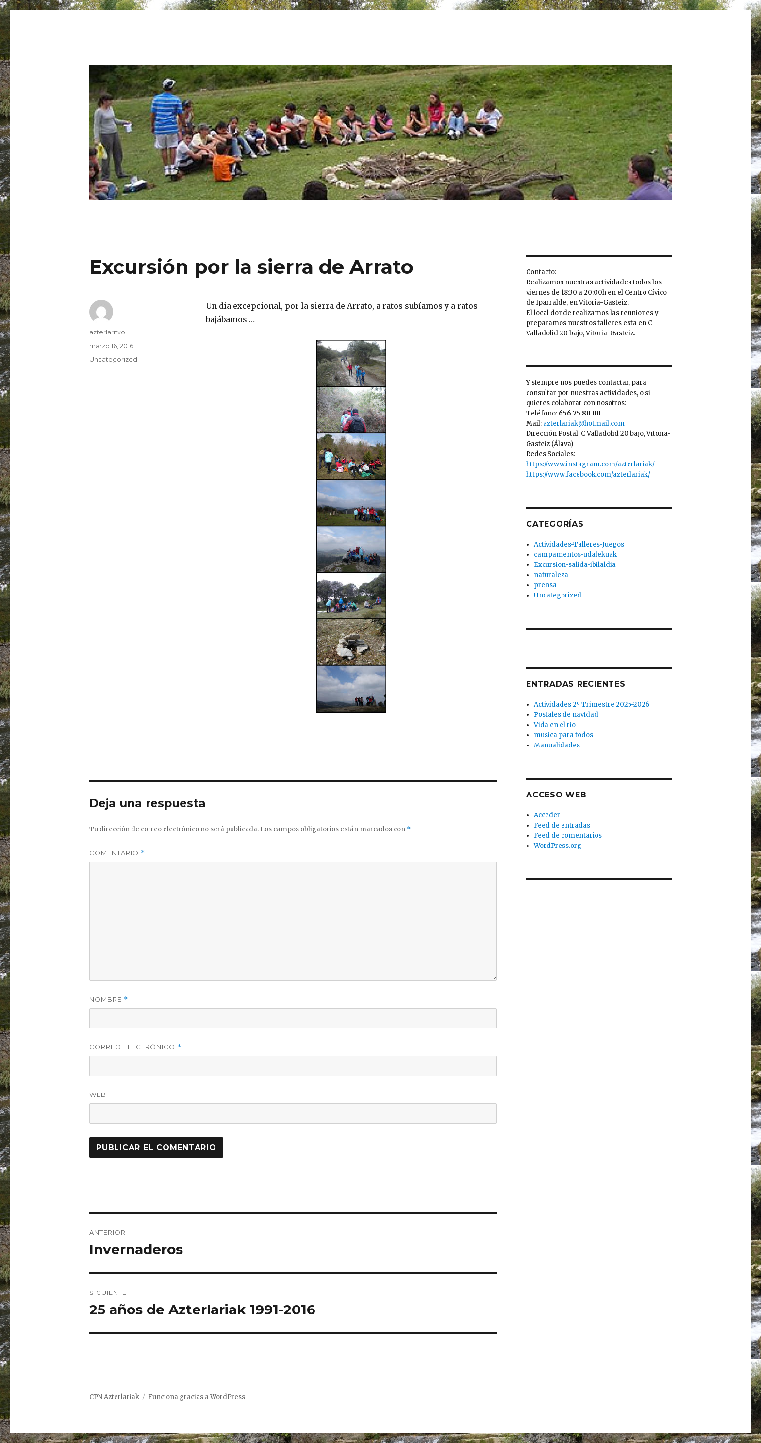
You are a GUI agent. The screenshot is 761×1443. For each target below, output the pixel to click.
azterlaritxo (107, 332)
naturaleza (551, 575)
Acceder (547, 815)
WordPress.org (557, 846)
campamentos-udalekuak (575, 554)
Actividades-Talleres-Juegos (579, 544)
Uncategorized (113, 359)
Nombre (108, 999)
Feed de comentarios (568, 835)
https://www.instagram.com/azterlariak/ (590, 464)
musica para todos (563, 735)
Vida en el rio (555, 725)
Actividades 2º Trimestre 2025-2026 (591, 704)
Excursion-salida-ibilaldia (575, 565)
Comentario (117, 853)
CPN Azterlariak (114, 1397)
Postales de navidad (566, 715)
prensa (545, 585)
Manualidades (557, 745)
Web (97, 1094)
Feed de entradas (562, 825)
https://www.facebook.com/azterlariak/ (588, 474)
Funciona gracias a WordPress (196, 1397)
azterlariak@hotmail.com (584, 423)
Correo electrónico (135, 1047)
